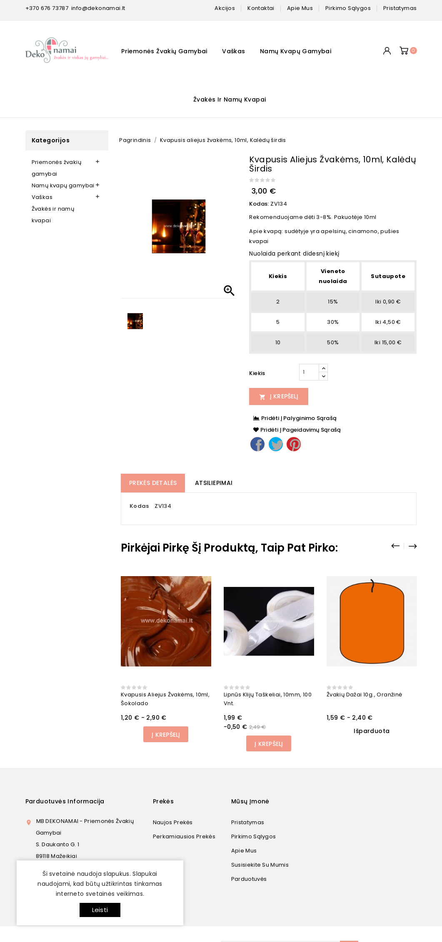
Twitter (276, 444)
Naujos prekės (173, 822)
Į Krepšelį (278, 396)
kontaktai (261, 8)
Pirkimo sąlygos (253, 836)
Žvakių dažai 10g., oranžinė (364, 694)
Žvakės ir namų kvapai (229, 99)
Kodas (139, 506)
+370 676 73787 (47, 8)
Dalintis (257, 444)
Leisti (100, 909)
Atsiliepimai (214, 483)
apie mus (300, 8)
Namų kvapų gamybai (295, 51)
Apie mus (244, 851)
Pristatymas (247, 822)
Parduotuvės (249, 879)
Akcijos (225, 8)
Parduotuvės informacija (65, 801)
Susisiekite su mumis (260, 865)
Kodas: (259, 204)
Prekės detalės (153, 483)
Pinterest (294, 444)
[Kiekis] (309, 372)
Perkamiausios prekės (184, 836)
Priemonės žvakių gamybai (164, 51)
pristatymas (400, 8)
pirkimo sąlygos (348, 8)
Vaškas (233, 51)
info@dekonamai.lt (98, 8)
